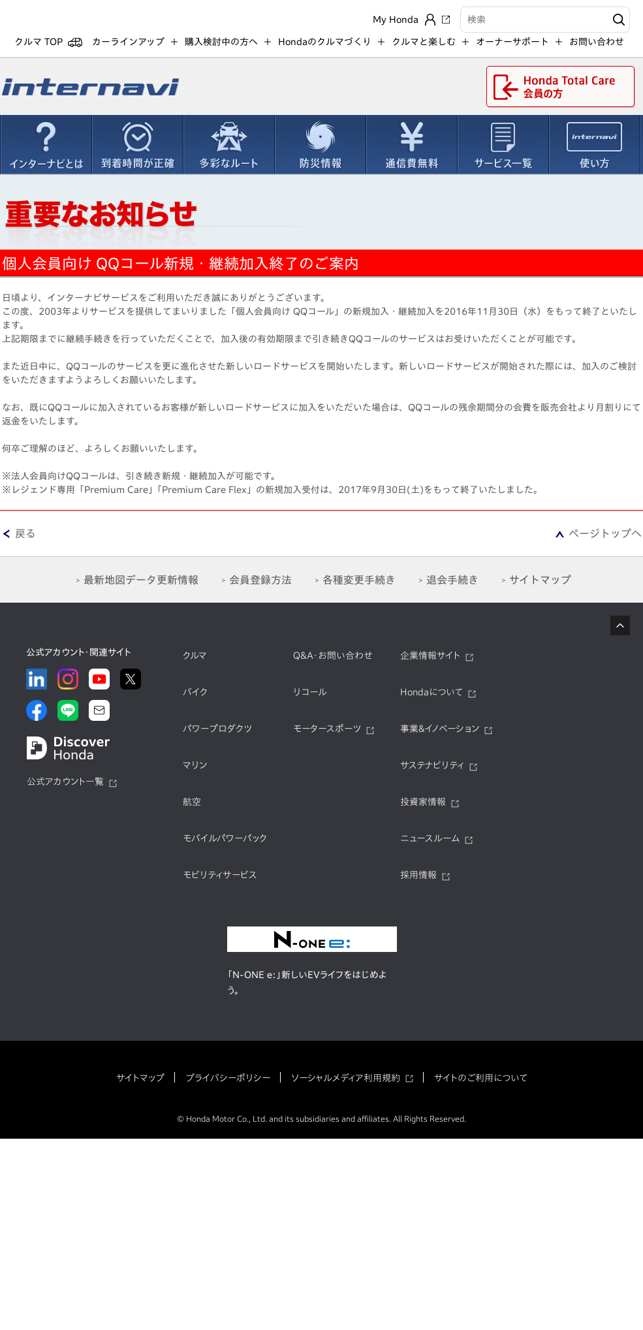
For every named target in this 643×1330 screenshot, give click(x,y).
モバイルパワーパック (225, 846)
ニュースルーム (430, 846)
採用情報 (418, 883)
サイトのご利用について (480, 1086)
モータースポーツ (327, 737)
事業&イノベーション (439, 737)
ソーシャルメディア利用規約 (345, 1086)
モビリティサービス (220, 883)
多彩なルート (228, 152)
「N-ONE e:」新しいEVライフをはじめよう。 (306, 991)
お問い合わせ (596, 50)
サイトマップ (140, 1086)
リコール (310, 700)
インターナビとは (45, 152)
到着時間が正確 (137, 152)
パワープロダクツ (217, 737)
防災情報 (320, 152)
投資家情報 (423, 810)
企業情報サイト (430, 664)
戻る (25, 542)
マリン (195, 773)
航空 (192, 810)
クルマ (195, 664)
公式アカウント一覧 (65, 790)
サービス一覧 (502, 152)
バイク (195, 700)
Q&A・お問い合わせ (333, 664)
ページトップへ (605, 542)
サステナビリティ (432, 773)
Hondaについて (431, 700)
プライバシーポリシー (227, 1086)
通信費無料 (411, 152)
